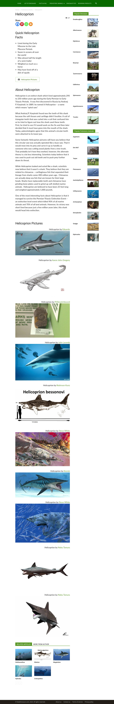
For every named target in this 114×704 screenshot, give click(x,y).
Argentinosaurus (78, 106)
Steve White (64, 430)
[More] (31, 24)
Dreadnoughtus (77, 19)
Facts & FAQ (43, 3)
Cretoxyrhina (38, 678)
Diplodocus (76, 41)
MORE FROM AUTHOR (41, 644)
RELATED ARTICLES (24, 644)
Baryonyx (76, 63)
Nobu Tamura (64, 547)
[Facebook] (17, 24)
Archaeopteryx (77, 202)
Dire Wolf (76, 147)
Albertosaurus (77, 30)
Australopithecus (78, 180)
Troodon (75, 117)
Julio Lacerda (64, 342)
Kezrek (67, 471)
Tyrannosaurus (77, 74)
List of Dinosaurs (30, 3)
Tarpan (75, 158)
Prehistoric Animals (57, 3)
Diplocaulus (76, 234)
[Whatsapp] (26, 24)
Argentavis (76, 137)
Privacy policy (89, 702)
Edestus (36, 662)
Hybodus (18, 678)
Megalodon (57, 662)
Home (19, 3)
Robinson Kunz (63, 385)
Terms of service (77, 702)
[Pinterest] (22, 24)
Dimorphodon (77, 213)
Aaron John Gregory (61, 260)
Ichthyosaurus (77, 191)
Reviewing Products (84, 3)
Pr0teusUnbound (62, 302)
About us (58, 702)
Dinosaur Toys (71, 3)
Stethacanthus (20, 662)
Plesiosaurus (77, 169)
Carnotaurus (76, 52)
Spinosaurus (77, 95)
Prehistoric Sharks (27, 10)
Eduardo (66, 229)
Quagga (75, 223)
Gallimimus (76, 84)
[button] (96, 3)
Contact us (67, 702)
